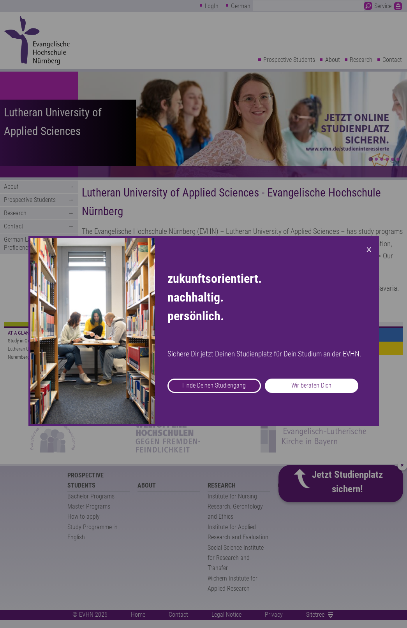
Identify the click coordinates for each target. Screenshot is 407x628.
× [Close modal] (369, 248)
